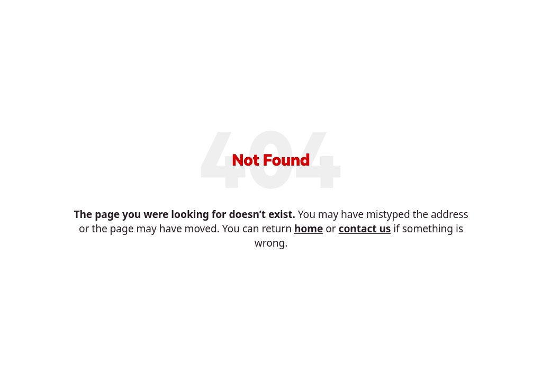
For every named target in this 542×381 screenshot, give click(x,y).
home (308, 228)
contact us (365, 228)
